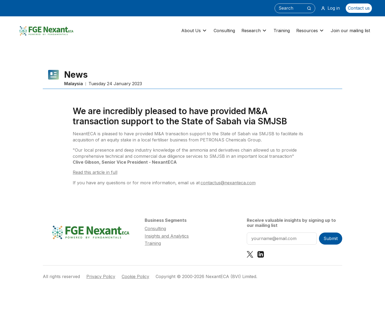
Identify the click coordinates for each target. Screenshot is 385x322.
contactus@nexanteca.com (228, 182)
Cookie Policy (135, 276)
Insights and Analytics (167, 236)
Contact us (359, 8)
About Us (194, 30)
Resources (310, 30)
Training (282, 30)
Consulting (224, 30)
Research (254, 30)
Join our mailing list (350, 30)
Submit (331, 238)
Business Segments (166, 220)
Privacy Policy (100, 276)
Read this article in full (95, 172)
